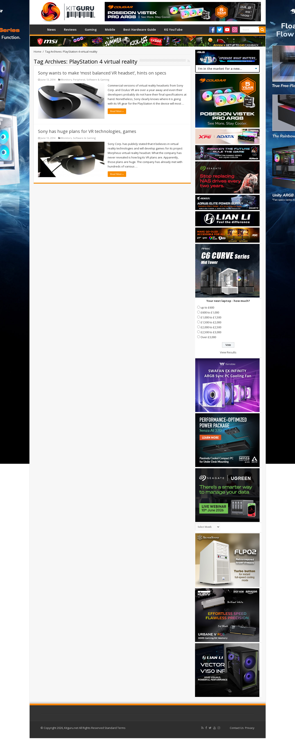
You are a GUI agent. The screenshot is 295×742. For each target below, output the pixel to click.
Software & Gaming (97, 79)
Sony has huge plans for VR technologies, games (87, 131)
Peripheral (79, 79)
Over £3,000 (208, 337)
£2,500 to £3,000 (211, 332)
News (51, 29)
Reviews (70, 29)
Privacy (249, 728)
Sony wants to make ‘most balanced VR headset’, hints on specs (102, 73)
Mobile (110, 29)
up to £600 (207, 307)
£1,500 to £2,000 (211, 322)
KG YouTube (173, 29)
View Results (228, 352)
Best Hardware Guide (139, 29)
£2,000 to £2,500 (211, 327)
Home (37, 28)
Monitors (66, 79)
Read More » (117, 111)
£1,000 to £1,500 (211, 317)
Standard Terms (115, 728)
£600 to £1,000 (210, 312)
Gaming (91, 29)
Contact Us (237, 728)
